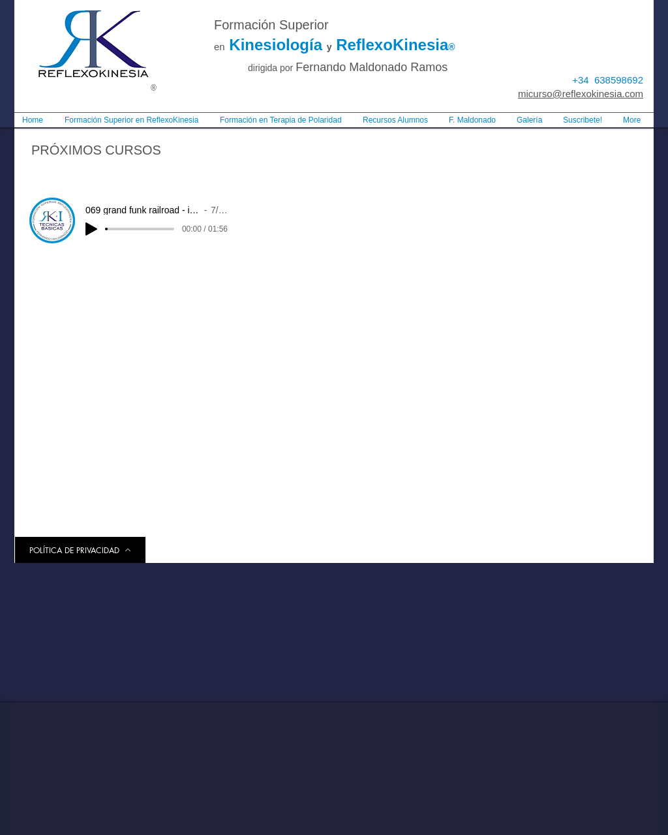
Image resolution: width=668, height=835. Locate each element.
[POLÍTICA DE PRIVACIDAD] (80, 550)
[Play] (91, 228)
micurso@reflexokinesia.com (580, 93)
